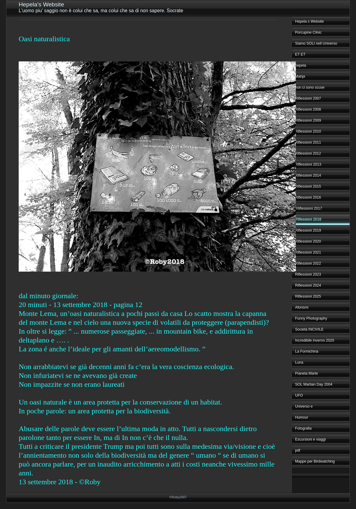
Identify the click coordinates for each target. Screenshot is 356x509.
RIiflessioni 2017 (308, 208)
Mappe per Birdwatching (315, 461)
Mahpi (300, 76)
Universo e (304, 406)
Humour (301, 417)
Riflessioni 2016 (308, 197)
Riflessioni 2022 (308, 263)
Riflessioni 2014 (308, 175)
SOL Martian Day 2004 (313, 384)
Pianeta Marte (306, 373)
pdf (297, 450)
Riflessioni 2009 (308, 120)
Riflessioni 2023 (308, 274)
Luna (299, 362)
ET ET (300, 54)
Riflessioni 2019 (308, 230)
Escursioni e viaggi (310, 439)
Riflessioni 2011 (308, 142)
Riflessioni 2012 (308, 153)
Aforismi (301, 307)
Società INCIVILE (309, 329)
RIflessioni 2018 (308, 219)
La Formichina (306, 351)
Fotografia (303, 428)
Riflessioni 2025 (308, 296)
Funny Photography (311, 318)
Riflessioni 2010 (308, 131)
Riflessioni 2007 (308, 98)
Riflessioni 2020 (308, 241)
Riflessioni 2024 (308, 285)
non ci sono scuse (309, 87)
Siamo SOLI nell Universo (316, 43)
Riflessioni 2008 (308, 109)
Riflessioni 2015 (308, 186)
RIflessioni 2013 (308, 164)
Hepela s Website (309, 21)
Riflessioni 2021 (308, 252)
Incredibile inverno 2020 (314, 340)
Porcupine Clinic (308, 32)
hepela (300, 65)
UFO (299, 395)
